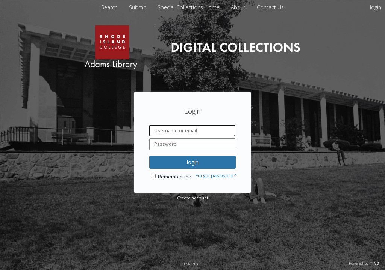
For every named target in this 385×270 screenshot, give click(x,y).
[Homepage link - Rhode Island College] (192, 69)
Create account (192, 198)
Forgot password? (216, 175)
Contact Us (270, 7)
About (239, 7)
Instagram (192, 263)
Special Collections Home (189, 7)
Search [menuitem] (109, 7)
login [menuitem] (375, 7)
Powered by (364, 263)
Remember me (174, 177)
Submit (138, 7)
